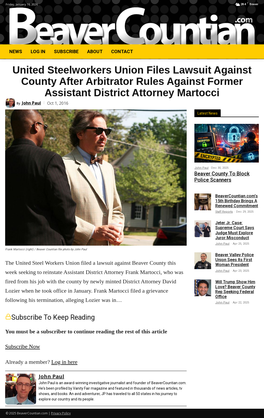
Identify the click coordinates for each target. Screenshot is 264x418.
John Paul (31, 103)
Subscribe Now (22, 346)
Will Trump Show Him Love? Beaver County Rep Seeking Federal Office (235, 287)
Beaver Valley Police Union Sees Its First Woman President (234, 257)
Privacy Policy (61, 413)
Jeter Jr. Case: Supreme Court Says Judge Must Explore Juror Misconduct (234, 228)
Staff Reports (224, 209)
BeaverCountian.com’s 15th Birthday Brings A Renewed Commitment (236, 198)
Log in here (64, 362)
